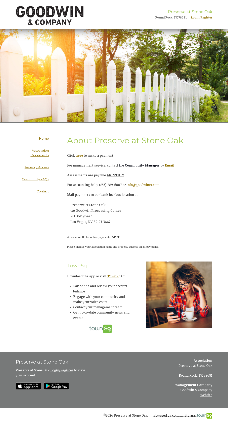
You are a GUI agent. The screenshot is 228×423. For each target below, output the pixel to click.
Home (44, 138)
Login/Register (201, 17)
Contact (43, 191)
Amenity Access (37, 167)
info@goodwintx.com (143, 185)
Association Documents (40, 153)
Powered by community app (182, 416)
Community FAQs (35, 179)
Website (206, 395)
